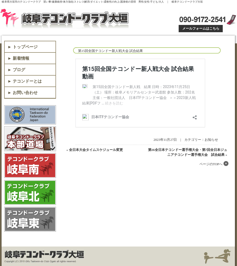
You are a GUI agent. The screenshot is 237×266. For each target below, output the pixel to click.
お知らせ (211, 140)
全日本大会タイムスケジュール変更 (96, 150)
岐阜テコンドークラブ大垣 (65, 19)
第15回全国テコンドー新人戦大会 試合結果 (110, 51)
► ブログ (16, 70)
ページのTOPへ (210, 164)
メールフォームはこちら (200, 28)
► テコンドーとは (25, 81)
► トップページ (23, 47)
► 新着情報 (18, 58)
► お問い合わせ (23, 92)
